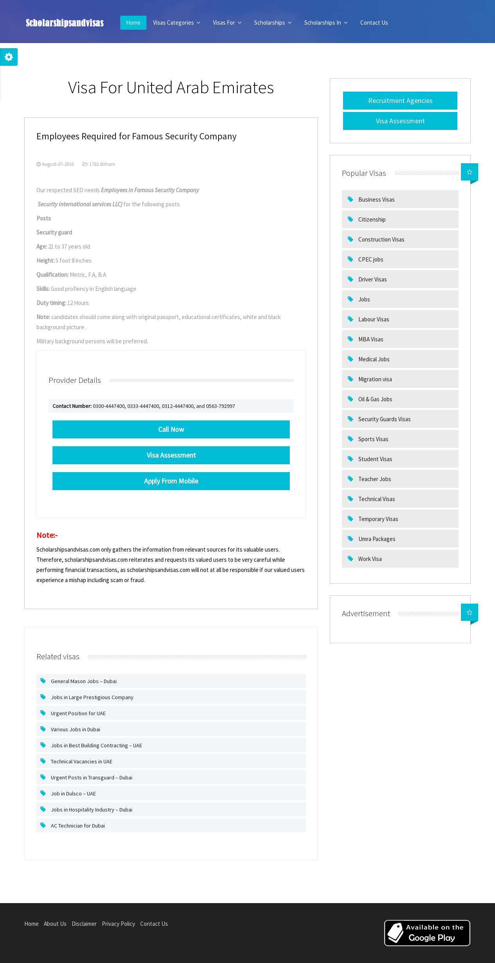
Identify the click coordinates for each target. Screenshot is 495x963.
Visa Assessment (400, 120)
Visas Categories (177, 22)
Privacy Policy (118, 923)
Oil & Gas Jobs (374, 399)
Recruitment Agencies (400, 100)
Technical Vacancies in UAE (81, 761)
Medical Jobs (373, 359)
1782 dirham (99, 164)
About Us (55, 923)
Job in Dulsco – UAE (73, 793)
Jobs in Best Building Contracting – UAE (96, 745)
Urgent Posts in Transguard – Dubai (91, 777)
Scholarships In (326, 22)
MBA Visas (370, 339)
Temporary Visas (377, 519)
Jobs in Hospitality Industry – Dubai (91, 809)
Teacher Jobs (374, 479)
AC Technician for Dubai (77, 825)
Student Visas (374, 459)
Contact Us (374, 22)
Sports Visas (372, 439)
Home (133, 22)
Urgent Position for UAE (78, 713)
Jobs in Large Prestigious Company (92, 697)
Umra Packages (376, 539)
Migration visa (374, 379)
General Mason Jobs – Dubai (83, 681)
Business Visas (376, 199)
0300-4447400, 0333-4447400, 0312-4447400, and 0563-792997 (143, 405)
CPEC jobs (370, 259)
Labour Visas (373, 319)
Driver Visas (372, 279)
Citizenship (371, 219)
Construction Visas (381, 239)
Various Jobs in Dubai (75, 729)
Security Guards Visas (384, 419)
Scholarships (273, 22)
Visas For (227, 22)
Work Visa (369, 559)
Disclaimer (84, 923)
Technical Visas (376, 499)
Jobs (363, 299)
